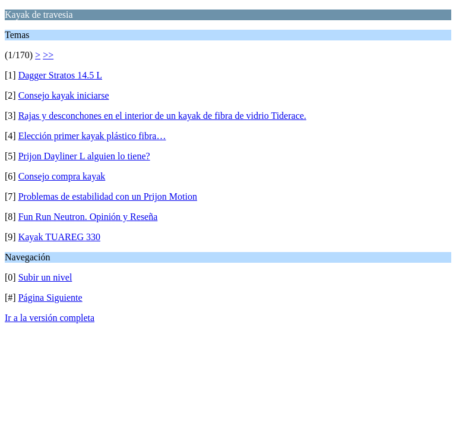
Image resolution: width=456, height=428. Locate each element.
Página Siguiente (50, 297)
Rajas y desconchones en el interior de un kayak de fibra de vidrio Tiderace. (162, 116)
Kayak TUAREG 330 (59, 237)
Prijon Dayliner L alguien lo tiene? (84, 156)
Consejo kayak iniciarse (63, 95)
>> (48, 55)
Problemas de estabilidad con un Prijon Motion (107, 196)
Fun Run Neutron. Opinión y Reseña (88, 217)
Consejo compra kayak (62, 176)
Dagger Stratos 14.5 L (60, 75)
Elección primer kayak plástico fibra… (92, 136)
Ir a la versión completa (49, 318)
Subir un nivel (45, 277)
